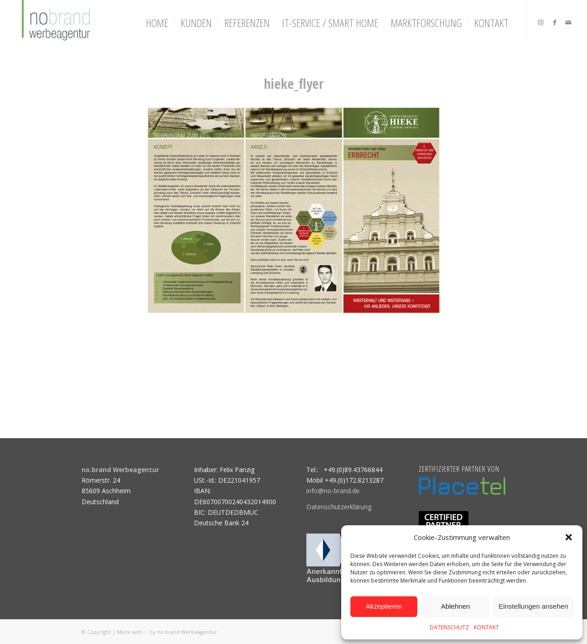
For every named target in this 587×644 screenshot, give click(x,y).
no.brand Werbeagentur (187, 631)
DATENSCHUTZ (449, 627)
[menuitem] (157, 23)
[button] (568, 537)
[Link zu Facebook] (554, 22)
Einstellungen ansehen (533, 606)
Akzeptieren (383, 606)
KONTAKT (486, 627)
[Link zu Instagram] (541, 22)
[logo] (55, 23)
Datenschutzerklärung (338, 506)
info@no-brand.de (333, 490)
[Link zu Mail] (568, 22)
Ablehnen (455, 606)
